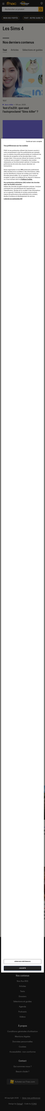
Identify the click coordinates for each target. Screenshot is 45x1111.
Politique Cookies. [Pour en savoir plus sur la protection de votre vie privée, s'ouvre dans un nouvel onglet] (26, 179)
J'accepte (22, 968)
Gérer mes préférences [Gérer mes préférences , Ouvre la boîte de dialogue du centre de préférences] (22, 961)
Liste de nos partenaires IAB (13, 199)
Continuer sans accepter (34, 141)
